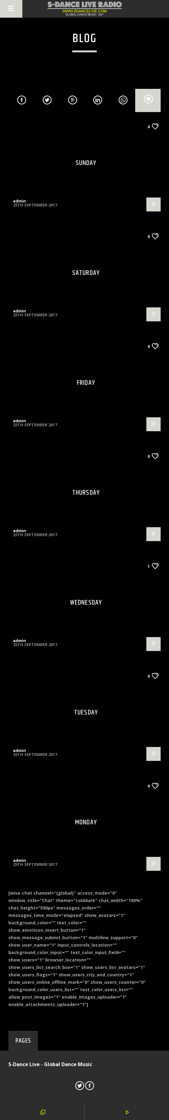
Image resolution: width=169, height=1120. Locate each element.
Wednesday (86, 602)
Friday (86, 382)
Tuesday (86, 712)
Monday (86, 822)
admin (19, 201)
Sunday (86, 163)
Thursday (86, 492)
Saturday (86, 272)
